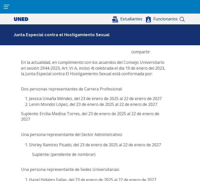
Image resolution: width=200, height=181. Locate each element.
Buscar (182, 19)
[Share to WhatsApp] (164, 52)
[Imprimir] (179, 52)
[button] (127, 19)
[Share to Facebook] (156, 52)
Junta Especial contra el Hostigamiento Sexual (62, 34)
